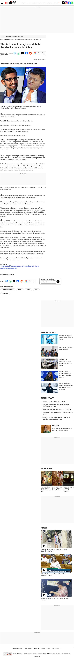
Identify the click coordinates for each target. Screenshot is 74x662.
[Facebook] (69, 2)
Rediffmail (36, 648)
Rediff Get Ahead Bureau (4, 54)
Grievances (37, 656)
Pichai (28, 289)
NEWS (25, 3)
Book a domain (28, 648)
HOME (22, 3)
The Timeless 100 (56, 648)
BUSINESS (30, 3)
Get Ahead (7, 39)
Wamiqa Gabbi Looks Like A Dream (54, 401)
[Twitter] (63, 2)
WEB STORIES (46, 469)
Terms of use (67, 653)
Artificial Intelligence (8, 289)
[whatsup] (72, 2)
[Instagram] (66, 2)
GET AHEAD (50, 3)
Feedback (55, 653)
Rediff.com (20, 653)
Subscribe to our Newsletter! (47, 279)
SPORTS (45, 3)
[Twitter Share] (22, 53)
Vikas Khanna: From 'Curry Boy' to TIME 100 (57, 409)
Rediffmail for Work (18, 648)
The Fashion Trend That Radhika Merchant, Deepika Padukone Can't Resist (56, 418)
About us (60, 653)
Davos (19, 289)
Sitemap (49, 653)
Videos (48, 648)
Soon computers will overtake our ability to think (66, 337)
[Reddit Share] (30, 53)
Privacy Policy (42, 653)
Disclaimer (36, 653)
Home (1, 39)
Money (43, 648)
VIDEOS (44, 528)
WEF (36, 289)
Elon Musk (5, 293)
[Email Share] (15, 53)
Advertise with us (27, 653)
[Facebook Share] (26, 53)
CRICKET (40, 3)
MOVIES (35, 3)
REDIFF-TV (56, 3)
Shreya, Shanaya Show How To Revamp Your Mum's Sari (62, 429)
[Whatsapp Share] (18, 53)
